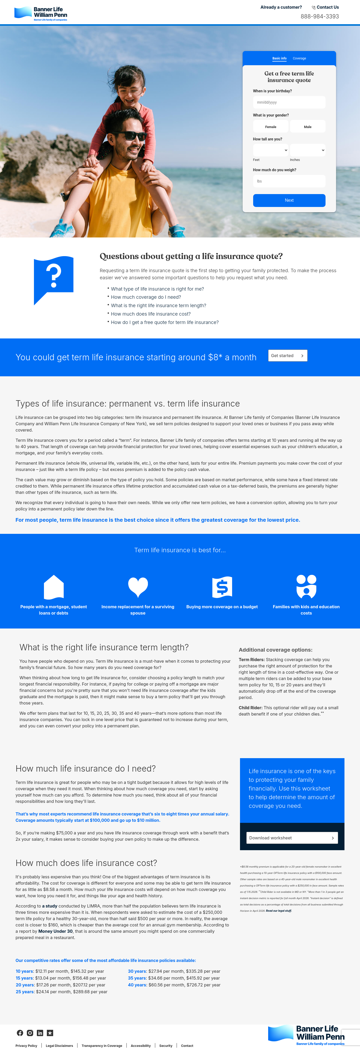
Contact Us (325, 7)
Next (289, 200)
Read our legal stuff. (279, 911)
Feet (256, 160)
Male (307, 127)
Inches (295, 160)
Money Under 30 (55, 931)
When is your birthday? (272, 91)
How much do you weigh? (274, 170)
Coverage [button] (299, 58)
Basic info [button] (279, 58)
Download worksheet (270, 837)
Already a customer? (281, 7)
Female (270, 127)
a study (49, 906)
